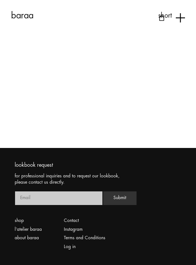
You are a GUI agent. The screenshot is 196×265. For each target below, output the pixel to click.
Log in (70, 246)
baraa (22, 16)
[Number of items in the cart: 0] (161, 18)
